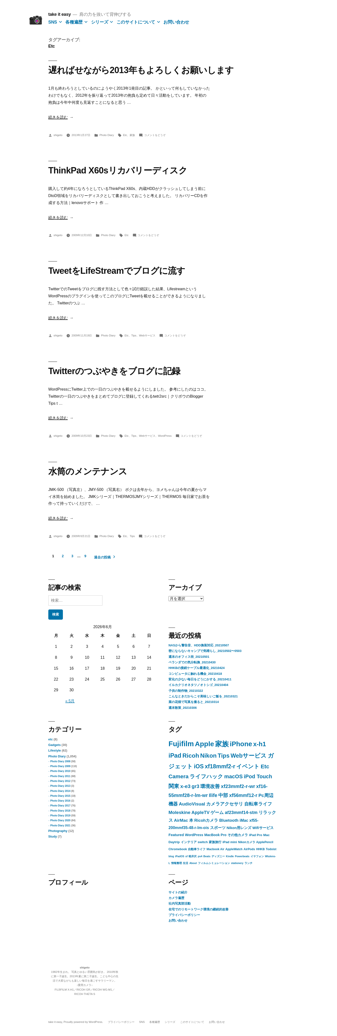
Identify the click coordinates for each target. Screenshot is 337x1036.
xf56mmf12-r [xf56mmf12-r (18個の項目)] (243, 795)
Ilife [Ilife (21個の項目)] (213, 795)
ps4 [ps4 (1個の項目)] (200, 856)
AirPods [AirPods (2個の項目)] (249, 849)
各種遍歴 (74, 22)
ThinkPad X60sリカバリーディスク (117, 170)
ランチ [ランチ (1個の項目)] (248, 863)
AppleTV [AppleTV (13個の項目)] (201, 812)
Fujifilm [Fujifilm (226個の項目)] (181, 744)
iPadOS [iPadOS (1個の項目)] (179, 856)
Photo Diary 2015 (60, 796)
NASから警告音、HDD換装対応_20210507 (198, 645)
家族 (132, 135)
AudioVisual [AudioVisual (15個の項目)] (192, 803)
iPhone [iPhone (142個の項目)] (241, 744)
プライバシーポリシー (184, 915)
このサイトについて (136, 22)
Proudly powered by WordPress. (84, 1021)
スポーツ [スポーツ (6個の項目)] (218, 828)
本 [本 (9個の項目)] (191, 820)
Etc (125, 135)
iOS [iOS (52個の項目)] (199, 766)
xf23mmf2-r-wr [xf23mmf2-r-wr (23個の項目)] (238, 786)
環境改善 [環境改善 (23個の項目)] (210, 786)
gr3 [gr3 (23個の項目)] (195, 786)
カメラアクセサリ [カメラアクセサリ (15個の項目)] (224, 803)
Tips (133, 335)
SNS (52, 22)
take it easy (59, 14)
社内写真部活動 (179, 903)
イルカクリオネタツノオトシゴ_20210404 (198, 685)
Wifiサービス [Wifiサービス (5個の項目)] (262, 828)
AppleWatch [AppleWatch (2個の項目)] (234, 849)
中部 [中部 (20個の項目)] (223, 795)
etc (50, 739)
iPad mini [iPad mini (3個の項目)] (230, 842)
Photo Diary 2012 (60, 781)
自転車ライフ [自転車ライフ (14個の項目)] (258, 803)
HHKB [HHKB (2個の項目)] (260, 849)
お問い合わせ (176, 22)
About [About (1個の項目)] (193, 863)
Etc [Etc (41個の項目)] (265, 766)
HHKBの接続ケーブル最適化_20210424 (196, 668)
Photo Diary (107, 135)
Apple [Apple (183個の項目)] (204, 744)
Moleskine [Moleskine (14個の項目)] (179, 812)
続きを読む (58, 117)
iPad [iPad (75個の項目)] (174, 755)
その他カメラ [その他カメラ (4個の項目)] (237, 835)
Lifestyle (54, 750)
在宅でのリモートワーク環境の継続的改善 (198, 909)
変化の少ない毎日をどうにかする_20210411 (199, 679)
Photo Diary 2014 (60, 791)
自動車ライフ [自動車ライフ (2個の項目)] (196, 849)
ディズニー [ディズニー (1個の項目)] (218, 856)
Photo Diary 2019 (60, 815)
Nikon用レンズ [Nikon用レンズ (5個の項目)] (239, 828)
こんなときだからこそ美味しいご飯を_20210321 (203, 696)
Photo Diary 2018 (60, 810)
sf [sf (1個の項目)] (186, 856)
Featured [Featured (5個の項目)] (176, 835)
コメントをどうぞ (155, 135)
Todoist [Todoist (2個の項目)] (271, 849)
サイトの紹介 (177, 892)
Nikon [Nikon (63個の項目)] (208, 755)
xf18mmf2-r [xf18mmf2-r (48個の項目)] (220, 766)
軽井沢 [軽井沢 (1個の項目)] (193, 856)
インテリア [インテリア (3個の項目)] (189, 842)
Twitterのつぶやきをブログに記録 (114, 371)
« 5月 (70, 701)
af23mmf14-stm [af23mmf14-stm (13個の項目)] (241, 812)
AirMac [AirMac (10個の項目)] (181, 820)
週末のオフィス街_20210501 (188, 657)
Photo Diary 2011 (60, 776)
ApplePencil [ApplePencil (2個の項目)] (264, 842)
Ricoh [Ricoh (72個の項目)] (190, 755)
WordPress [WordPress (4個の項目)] (194, 835)
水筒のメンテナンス (87, 471)
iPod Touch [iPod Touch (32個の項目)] (258, 776)
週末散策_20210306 (182, 708)
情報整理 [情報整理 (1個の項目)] (176, 863)
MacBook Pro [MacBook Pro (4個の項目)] (215, 835)
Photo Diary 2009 (60, 766)
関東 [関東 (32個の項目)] (173, 786)
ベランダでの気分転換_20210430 (192, 662)
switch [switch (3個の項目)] (203, 842)
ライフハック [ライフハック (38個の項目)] (206, 776)
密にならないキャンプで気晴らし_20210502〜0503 (205, 651)
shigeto (57, 135)
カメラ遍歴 (176, 898)
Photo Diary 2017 (60, 805)
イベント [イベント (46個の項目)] (248, 766)
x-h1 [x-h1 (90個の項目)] (259, 744)
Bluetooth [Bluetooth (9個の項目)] (228, 820)
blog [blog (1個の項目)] (171, 856)
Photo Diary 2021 (60, 825)
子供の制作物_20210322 (185, 691)
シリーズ (99, 22)
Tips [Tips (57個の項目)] (224, 755)
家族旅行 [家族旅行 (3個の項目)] (215, 842)
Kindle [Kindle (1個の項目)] (230, 856)
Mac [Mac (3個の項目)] (266, 835)
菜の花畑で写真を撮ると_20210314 (193, 702)
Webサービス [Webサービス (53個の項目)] (249, 756)
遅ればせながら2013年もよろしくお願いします (141, 70)
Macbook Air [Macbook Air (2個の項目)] (215, 849)
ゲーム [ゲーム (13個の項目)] (217, 812)
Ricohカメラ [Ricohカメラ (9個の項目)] (206, 820)
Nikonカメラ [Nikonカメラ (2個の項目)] (246, 842)
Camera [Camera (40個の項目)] (178, 776)
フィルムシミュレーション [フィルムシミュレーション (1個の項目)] (214, 863)
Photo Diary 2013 (60, 786)
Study (52, 836)
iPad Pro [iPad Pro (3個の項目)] (255, 835)
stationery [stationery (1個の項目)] (237, 863)
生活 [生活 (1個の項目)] (185, 863)
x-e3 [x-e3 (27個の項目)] (185, 786)
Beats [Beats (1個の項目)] (207, 856)
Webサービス (147, 335)
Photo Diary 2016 (60, 800)
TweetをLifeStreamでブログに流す (116, 271)
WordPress (165, 435)
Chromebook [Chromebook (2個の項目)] (177, 849)
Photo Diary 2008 (60, 761)
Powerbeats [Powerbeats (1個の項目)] (242, 856)
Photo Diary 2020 (60, 820)
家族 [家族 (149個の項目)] (222, 744)
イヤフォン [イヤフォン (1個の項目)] (257, 856)
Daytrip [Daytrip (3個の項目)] (174, 842)
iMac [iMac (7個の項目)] (244, 820)
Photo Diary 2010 (60, 771)
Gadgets (54, 745)
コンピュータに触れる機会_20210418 (195, 674)
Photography (57, 831)
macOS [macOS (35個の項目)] (233, 776)
